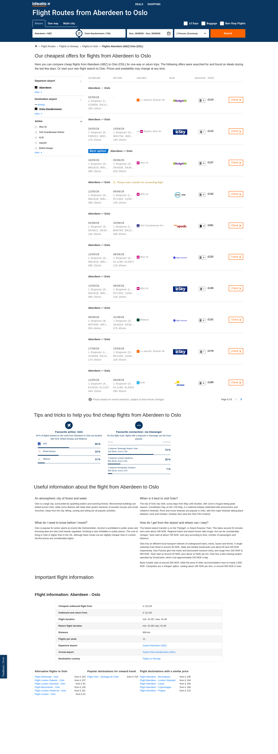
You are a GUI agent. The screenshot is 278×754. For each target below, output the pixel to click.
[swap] (79, 33)
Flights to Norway (151, 658)
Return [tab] (39, 23)
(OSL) (159, 652)
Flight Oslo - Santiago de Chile (103, 676)
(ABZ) (155, 645)
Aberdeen (45, 87)
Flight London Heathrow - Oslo (50, 690)
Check (236, 99)
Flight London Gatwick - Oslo (49, 680)
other (38, 92)
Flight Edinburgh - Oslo (46, 676)
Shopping (154, 4)
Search (228, 33)
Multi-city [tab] (69, 23)
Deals (139, 4)
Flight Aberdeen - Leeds (152, 683)
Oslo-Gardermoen (50, 109)
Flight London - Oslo (45, 694)
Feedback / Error (3, 667)
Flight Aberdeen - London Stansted (158, 680)
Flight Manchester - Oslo (47, 687)
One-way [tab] (53, 23)
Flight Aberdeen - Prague (153, 690)
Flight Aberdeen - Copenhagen (155, 687)
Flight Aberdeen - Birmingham (155, 676)
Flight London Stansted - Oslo (50, 683)
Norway (41, 104)
